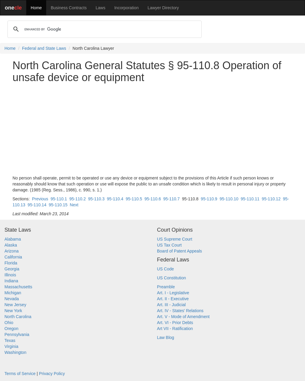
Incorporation (126, 7)
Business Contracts (69, 7)
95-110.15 (58, 204)
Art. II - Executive (173, 298)
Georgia (11, 269)
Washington (15, 352)
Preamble (166, 286)
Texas (9, 340)
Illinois (10, 274)
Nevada (11, 298)
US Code (165, 269)
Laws (100, 7)
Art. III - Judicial (171, 304)
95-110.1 (59, 198)
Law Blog (165, 337)
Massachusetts (18, 286)
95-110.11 (250, 198)
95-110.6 (152, 198)
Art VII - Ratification (175, 328)
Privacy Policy (52, 373)
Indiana (11, 280)
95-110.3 (96, 198)
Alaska (10, 245)
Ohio (8, 322)
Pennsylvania (16, 334)
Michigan (12, 292)
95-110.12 (271, 198)
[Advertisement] (152, 129)
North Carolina (17, 316)
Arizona (11, 251)
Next (74, 204)
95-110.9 (209, 198)
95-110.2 (77, 198)
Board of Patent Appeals (179, 251)
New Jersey (15, 304)
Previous (40, 198)
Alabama (12, 239)
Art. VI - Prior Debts (175, 322)
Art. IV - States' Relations (180, 310)
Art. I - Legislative (173, 292)
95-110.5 (134, 198)
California (13, 257)
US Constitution (171, 277)
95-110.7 (171, 198)
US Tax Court (169, 245)
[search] (103, 29)
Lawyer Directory (163, 7)
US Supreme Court (174, 239)
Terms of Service (19, 373)
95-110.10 (229, 198)
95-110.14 (37, 204)
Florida (10, 263)
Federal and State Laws (44, 48)
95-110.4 (115, 198)
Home (36, 7)
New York (13, 310)
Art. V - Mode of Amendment (183, 316)
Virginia (11, 346)
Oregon (11, 328)
